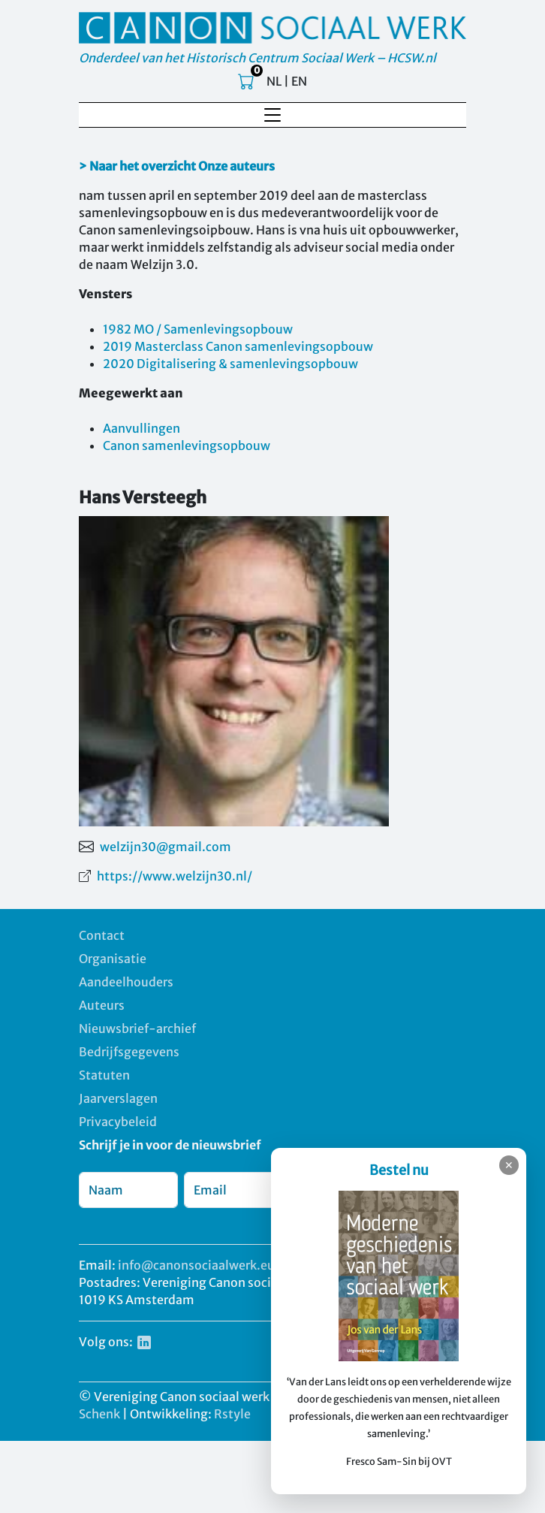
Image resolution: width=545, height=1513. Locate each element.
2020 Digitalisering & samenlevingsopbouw (230, 363)
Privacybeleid (118, 1121)
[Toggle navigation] (272, 115)
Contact (102, 935)
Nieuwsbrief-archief (137, 1028)
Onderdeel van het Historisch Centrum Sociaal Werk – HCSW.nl (257, 57)
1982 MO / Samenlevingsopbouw (198, 329)
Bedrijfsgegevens (129, 1051)
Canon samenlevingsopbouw (186, 445)
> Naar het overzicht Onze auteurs (177, 166)
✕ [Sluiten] (508, 1165)
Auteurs (102, 1005)
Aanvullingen (141, 428)
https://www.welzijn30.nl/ (174, 875)
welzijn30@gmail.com (165, 846)
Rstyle (232, 1413)
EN (299, 81)
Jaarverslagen (118, 1098)
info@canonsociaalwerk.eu (196, 1265)
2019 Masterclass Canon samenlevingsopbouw (238, 346)
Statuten (104, 1075)
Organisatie (112, 958)
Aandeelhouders (126, 981)
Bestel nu (399, 1170)
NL (274, 81)
